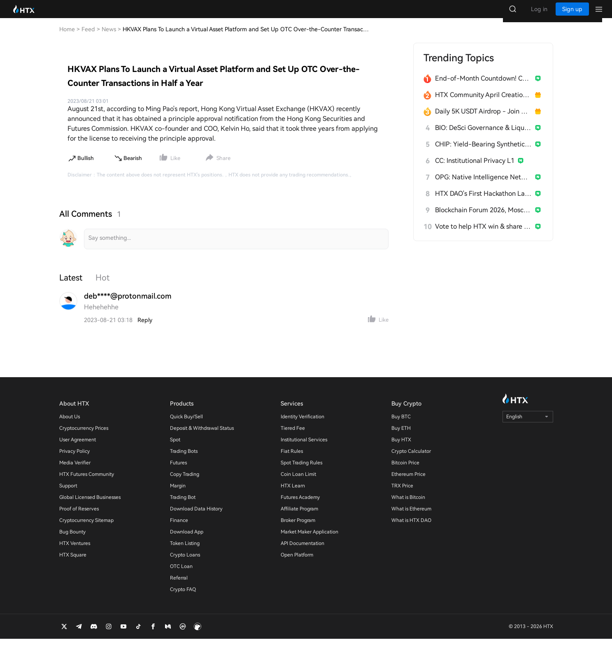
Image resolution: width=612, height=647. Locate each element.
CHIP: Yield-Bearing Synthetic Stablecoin (483, 152)
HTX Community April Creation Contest (483, 103)
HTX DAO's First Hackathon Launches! (483, 202)
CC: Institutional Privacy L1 (474, 169)
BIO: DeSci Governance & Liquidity (483, 136)
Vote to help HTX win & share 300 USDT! (483, 235)
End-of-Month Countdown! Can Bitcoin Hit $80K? (483, 86)
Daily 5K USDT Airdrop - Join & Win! (483, 119)
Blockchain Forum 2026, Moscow (483, 218)
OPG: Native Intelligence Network (483, 185)
